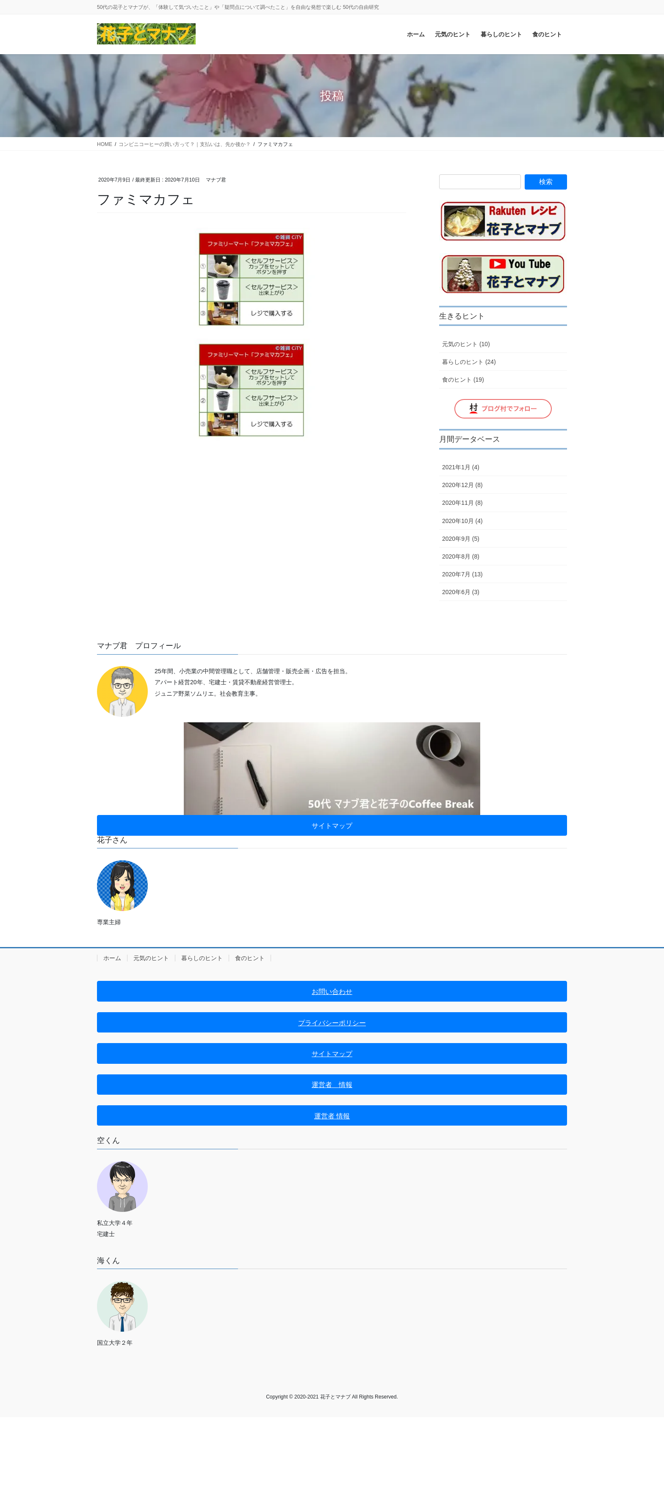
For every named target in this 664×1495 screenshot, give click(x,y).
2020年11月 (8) (462, 502)
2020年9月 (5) (460, 538)
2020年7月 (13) (462, 574)
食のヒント (250, 958)
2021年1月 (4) (460, 467)
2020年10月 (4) (462, 521)
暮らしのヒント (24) (469, 361)
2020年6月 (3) (460, 592)
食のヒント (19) (463, 379)
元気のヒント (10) (466, 344)
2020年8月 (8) (460, 556)
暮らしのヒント (202, 958)
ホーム (112, 958)
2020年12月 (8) (462, 485)
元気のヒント (151, 958)
